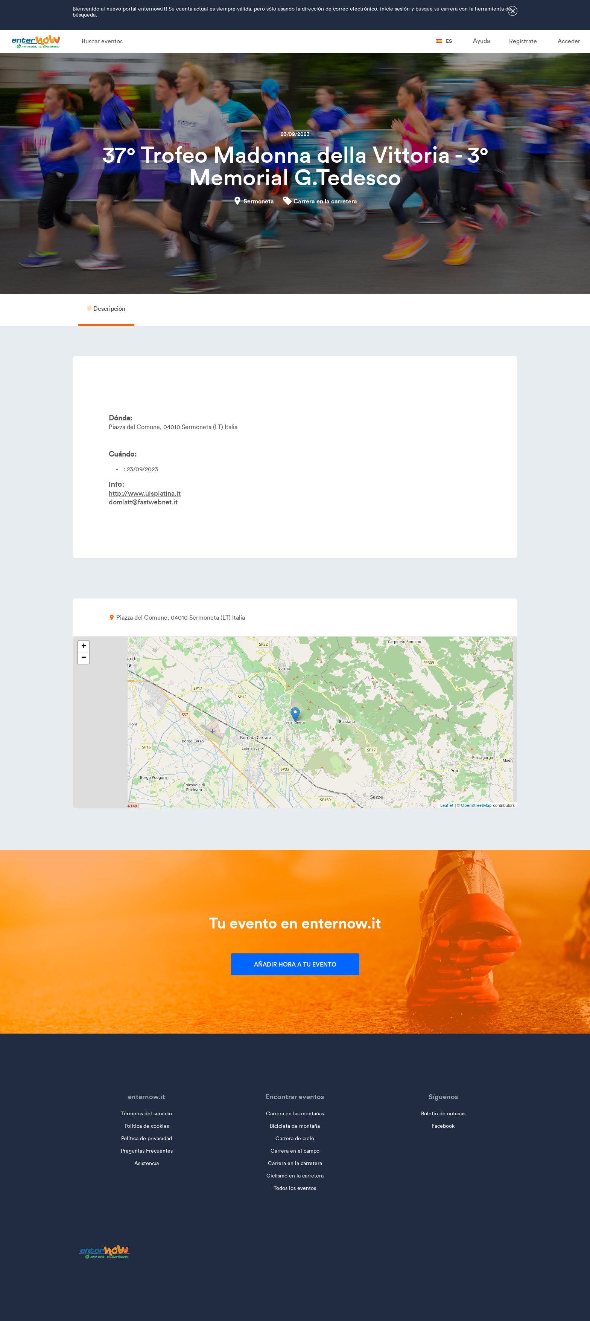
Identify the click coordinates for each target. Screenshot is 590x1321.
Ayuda (481, 40)
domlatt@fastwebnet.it (143, 502)
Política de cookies (147, 1126)
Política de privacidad (146, 1138)
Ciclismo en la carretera (295, 1176)
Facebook (443, 1126)
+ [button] (83, 646)
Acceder (569, 41)
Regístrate (523, 41)
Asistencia (146, 1163)
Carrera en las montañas (295, 1113)
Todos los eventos (295, 1188)
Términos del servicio (146, 1113)
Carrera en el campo (295, 1151)
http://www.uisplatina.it (145, 493)
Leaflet (446, 805)
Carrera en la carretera (325, 201)
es (444, 41)
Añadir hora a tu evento (295, 964)
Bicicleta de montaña (295, 1126)
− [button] (83, 658)
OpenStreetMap (476, 805)
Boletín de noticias (443, 1113)
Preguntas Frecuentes (147, 1151)
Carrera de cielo (294, 1138)
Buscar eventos (102, 41)
